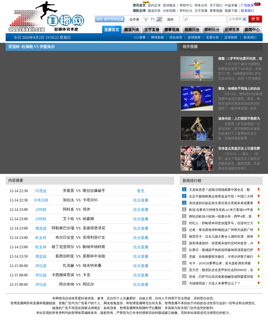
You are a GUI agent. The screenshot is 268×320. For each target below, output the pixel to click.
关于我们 (216, 5)
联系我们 (247, 11)
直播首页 (111, 30)
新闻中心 (252, 30)
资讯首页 (139, 5)
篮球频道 (169, 5)
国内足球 (154, 5)
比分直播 (140, 200)
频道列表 (154, 11)
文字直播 (201, 11)
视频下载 (231, 11)
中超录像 (231, 5)
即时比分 (186, 11)
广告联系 (247, 5)
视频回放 (191, 30)
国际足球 (139, 11)
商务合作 (201, 5)
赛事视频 (216, 11)
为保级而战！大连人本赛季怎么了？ (214, 283)
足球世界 (232, 30)
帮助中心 (186, 5)
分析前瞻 (169, 11)
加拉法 (68, 200)
